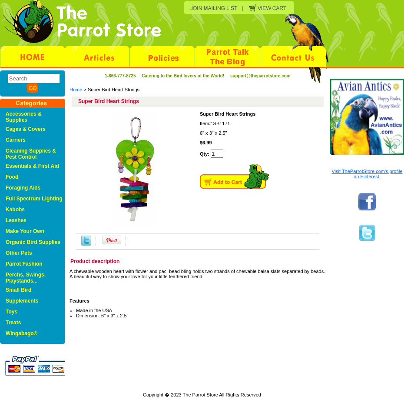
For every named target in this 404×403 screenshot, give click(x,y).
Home (76, 89)
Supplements (22, 301)
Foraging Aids (23, 188)
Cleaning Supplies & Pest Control (31, 154)
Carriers (16, 140)
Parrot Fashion (24, 264)
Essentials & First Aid (32, 166)
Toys (11, 312)
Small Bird (18, 290)
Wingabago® (21, 333)
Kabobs (15, 209)
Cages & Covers (26, 129)
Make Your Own (25, 231)
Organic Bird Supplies (33, 242)
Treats (13, 323)
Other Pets (19, 253)
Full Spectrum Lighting (34, 199)
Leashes (16, 220)
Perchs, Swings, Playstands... (26, 278)
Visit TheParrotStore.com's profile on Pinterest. (366, 174)
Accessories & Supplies (24, 117)
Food (12, 177)
